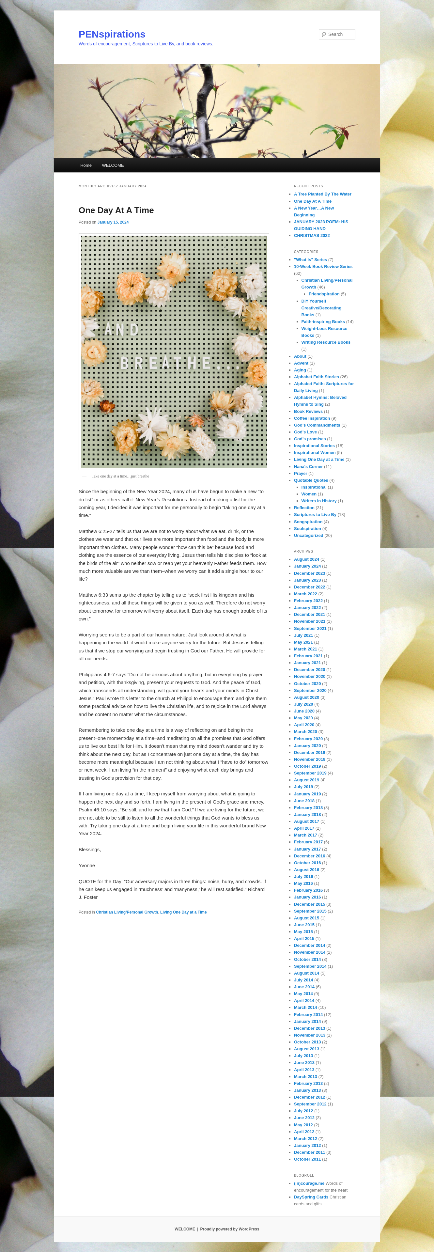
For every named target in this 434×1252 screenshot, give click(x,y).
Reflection (304, 507)
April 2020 (304, 724)
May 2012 (303, 1124)
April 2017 (304, 828)
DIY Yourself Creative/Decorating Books (322, 308)
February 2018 (308, 807)
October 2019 (307, 766)
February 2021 (308, 655)
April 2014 (304, 1000)
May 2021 (303, 642)
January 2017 (307, 849)
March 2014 (305, 1007)
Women (309, 494)
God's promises (310, 438)
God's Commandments (317, 425)
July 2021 (303, 635)
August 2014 (306, 973)
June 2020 (304, 711)
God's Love (305, 432)
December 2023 (309, 573)
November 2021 (309, 621)
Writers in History (319, 500)
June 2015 (304, 924)
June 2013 (304, 1062)
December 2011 (309, 1152)
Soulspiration (307, 528)
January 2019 (307, 793)
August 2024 (306, 559)
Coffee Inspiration (312, 418)
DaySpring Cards (311, 1197)
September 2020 (310, 690)
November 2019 (309, 759)
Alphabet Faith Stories (316, 376)
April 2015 (304, 938)
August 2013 (306, 1048)
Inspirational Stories (314, 445)
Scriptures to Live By (315, 514)
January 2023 (307, 580)
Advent (301, 363)
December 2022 (309, 587)
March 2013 (305, 1076)
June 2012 (304, 1117)
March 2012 (305, 1138)
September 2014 (310, 966)
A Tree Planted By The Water (322, 194)
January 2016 (307, 897)
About (300, 356)
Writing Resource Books (326, 342)
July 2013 (303, 1055)
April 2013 (304, 1069)
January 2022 (307, 607)
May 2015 (303, 931)
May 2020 (303, 717)
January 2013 (307, 1090)
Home (86, 165)
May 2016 (303, 883)
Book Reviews (308, 411)
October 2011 (307, 1159)
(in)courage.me (309, 1183)
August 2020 (306, 697)
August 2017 (306, 821)
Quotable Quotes (311, 480)
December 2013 (309, 1028)
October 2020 (307, 683)
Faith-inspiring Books (323, 321)
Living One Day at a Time (183, 912)
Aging (300, 370)
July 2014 (303, 980)
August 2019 (306, 779)
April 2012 (304, 1131)
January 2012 (307, 1145)
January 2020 (307, 745)
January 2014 (307, 1021)
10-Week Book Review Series (323, 266)
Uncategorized (308, 535)
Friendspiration (324, 293)
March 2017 (305, 835)
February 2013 (308, 1083)
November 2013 (309, 1035)
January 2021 (307, 662)
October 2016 (307, 862)
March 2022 (305, 593)
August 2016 (306, 869)
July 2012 (303, 1110)
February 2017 (308, 841)
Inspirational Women (315, 452)
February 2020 (308, 738)
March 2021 (305, 649)
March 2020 (305, 731)
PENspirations (112, 34)
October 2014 (307, 959)
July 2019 (303, 786)
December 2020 (309, 669)
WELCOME (113, 165)
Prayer (300, 473)
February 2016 (308, 890)
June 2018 (304, 800)
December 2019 (309, 752)
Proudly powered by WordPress (229, 1229)
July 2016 (303, 876)
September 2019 (310, 773)
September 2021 (310, 628)
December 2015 (309, 904)
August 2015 (306, 918)
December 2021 (309, 614)
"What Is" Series (310, 259)
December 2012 (309, 1097)
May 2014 (303, 993)
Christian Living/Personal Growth (127, 912)
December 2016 (309, 855)
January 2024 (307, 566)
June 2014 (304, 986)
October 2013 (307, 1042)
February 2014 (308, 1014)
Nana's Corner (308, 466)
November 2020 (309, 676)
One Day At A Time (116, 210)
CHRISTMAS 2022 (312, 235)
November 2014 (309, 952)
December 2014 (309, 945)
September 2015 (310, 911)
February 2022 (308, 600)
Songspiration (308, 521)
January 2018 (307, 814)
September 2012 (310, 1104)
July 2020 (303, 704)
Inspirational (314, 487)
